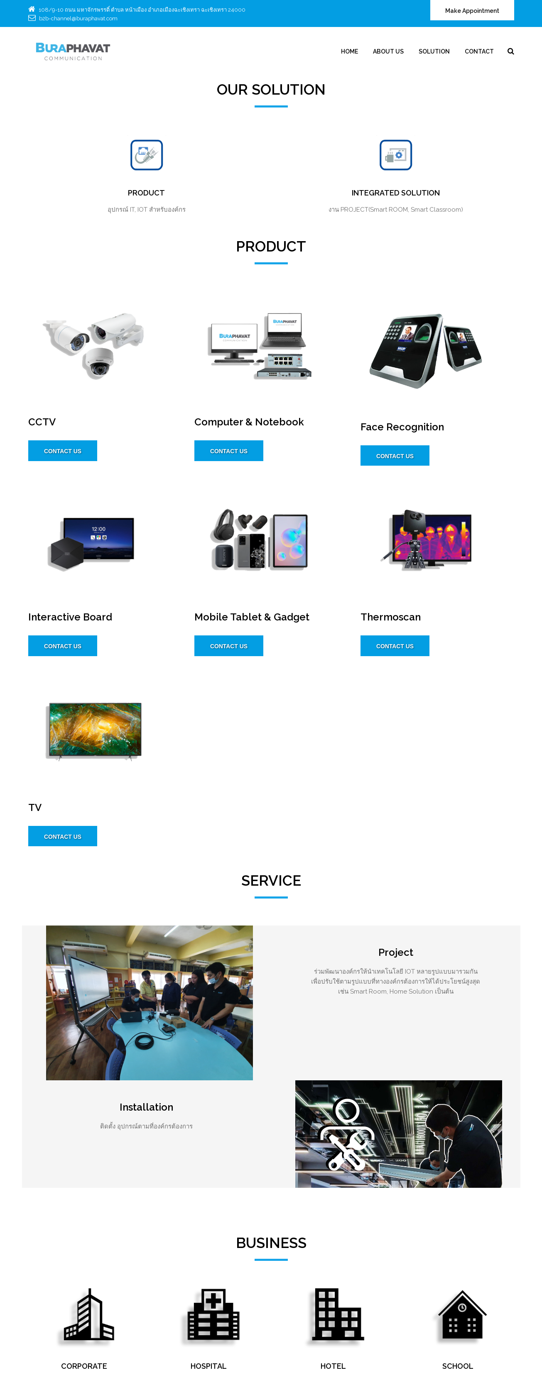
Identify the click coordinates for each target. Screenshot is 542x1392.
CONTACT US (63, 451)
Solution (434, 51)
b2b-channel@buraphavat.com (78, 18)
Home (349, 51)
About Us (388, 51)
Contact (479, 51)
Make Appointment (472, 11)
